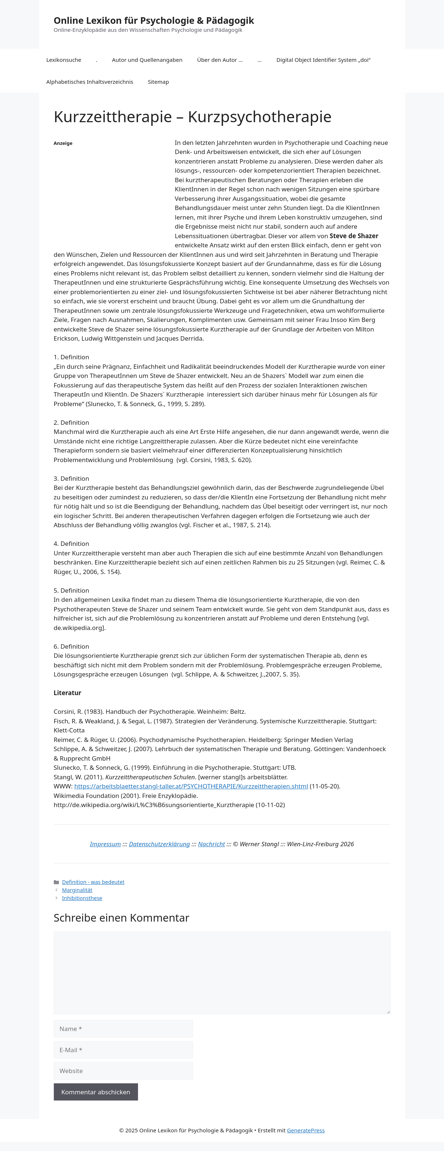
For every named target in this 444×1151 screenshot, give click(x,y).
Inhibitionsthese (82, 898)
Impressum (105, 844)
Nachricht (211, 844)
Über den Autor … (220, 59)
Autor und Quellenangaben (147, 59)
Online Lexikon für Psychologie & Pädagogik (154, 20)
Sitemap (158, 81)
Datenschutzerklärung (159, 844)
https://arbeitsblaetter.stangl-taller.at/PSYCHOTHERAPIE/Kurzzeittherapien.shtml (191, 786)
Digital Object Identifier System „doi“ (323, 59)
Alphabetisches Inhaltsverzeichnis (90, 81)
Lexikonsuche (64, 59)
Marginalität (77, 889)
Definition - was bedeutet (93, 881)
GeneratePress (306, 1130)
